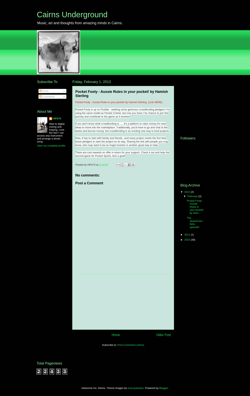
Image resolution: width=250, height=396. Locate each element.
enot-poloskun (136, 388)
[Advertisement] (123, 302)
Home (116, 335)
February (192, 196)
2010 (187, 239)
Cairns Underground (72, 14)
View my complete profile (51, 145)
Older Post (163, 335)
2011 (187, 234)
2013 (187, 191)
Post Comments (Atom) (131, 344)
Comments (47, 96)
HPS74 (57, 118)
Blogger (163, 388)
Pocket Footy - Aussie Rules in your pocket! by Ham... (195, 206)
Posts (44, 91)
